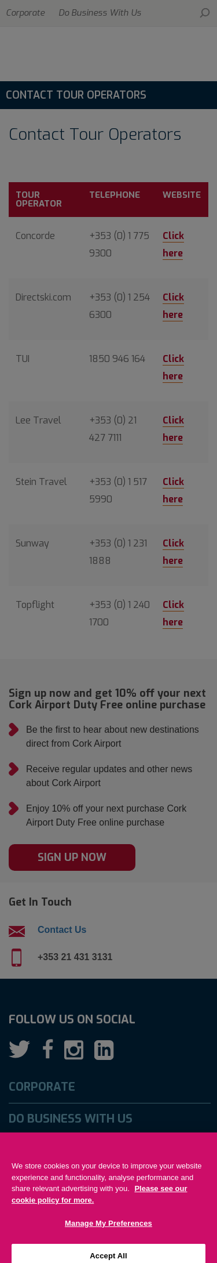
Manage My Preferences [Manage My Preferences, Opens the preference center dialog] (108, 1235)
